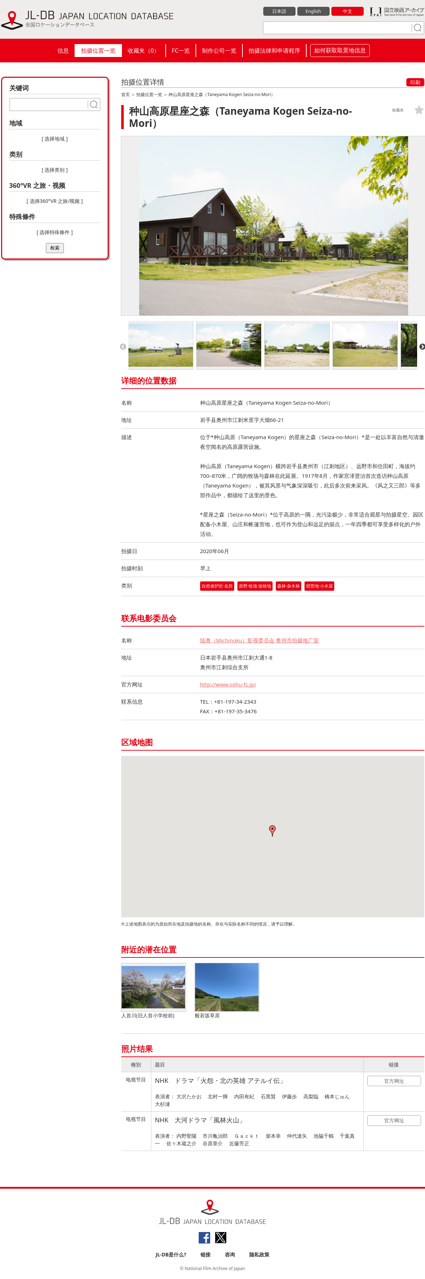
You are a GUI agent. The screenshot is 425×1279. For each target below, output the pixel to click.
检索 (55, 248)
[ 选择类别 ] (55, 169)
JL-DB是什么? (171, 1254)
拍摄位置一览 (98, 50)
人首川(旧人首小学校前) (153, 991)
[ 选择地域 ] (55, 138)
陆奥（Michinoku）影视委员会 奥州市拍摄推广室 (259, 640)
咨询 (230, 1254)
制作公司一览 (219, 50)
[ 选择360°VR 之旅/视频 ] (54, 201)
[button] (272, 831)
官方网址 (394, 1081)
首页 (125, 94)
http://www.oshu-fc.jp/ (228, 684)
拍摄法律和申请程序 (274, 50)
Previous (123, 347)
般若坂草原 (227, 991)
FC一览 (181, 50)
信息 (63, 50)
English (313, 11)
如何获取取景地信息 (340, 50)
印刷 (415, 82)
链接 (205, 1254)
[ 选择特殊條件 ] (55, 232)
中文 (347, 11)
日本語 (279, 11)
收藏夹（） (144, 50)
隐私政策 (259, 1254)
